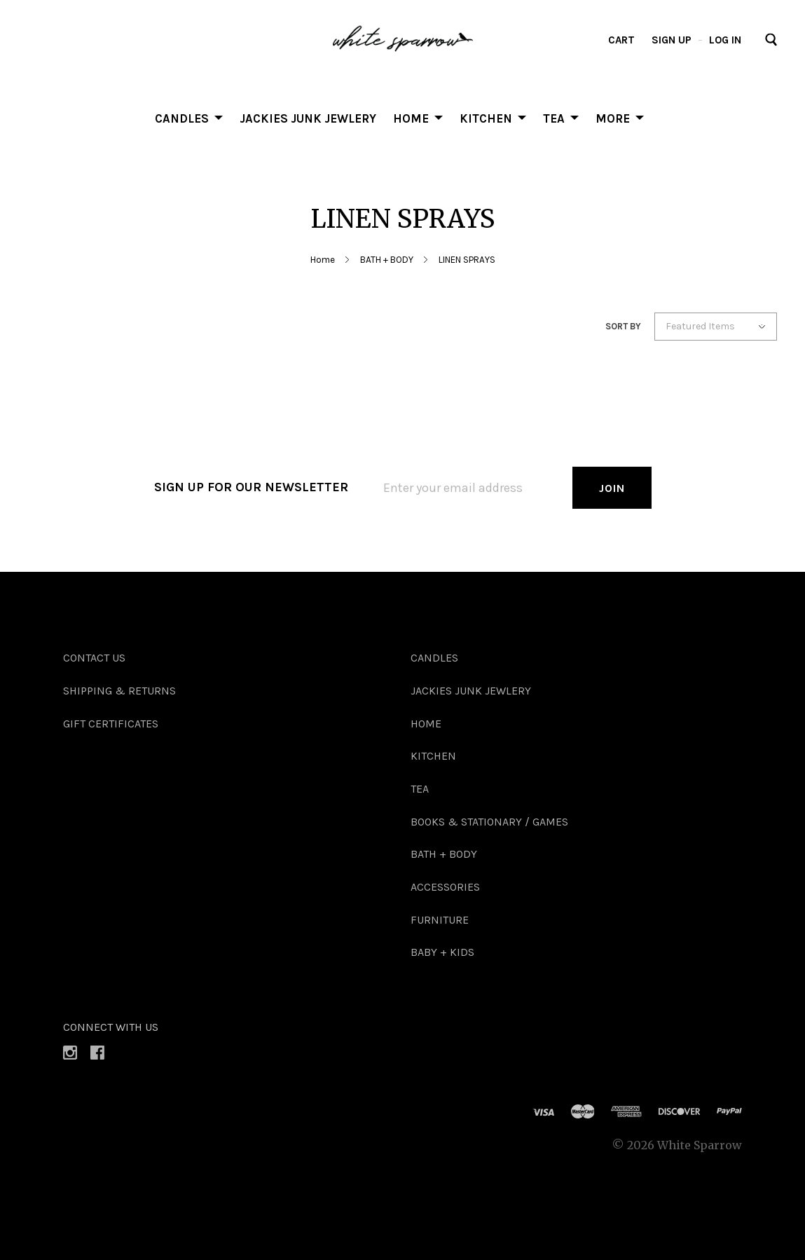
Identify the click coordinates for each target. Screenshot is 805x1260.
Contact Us (94, 657)
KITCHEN (486, 118)
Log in (725, 40)
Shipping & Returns (119, 690)
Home (322, 259)
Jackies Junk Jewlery (308, 118)
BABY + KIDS (442, 952)
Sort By (623, 326)
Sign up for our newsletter (251, 487)
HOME (411, 118)
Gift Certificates (110, 723)
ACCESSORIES (445, 886)
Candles (182, 118)
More (613, 118)
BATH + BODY (386, 259)
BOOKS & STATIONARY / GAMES (489, 821)
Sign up (672, 40)
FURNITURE (440, 919)
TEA (554, 118)
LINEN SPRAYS (467, 259)
